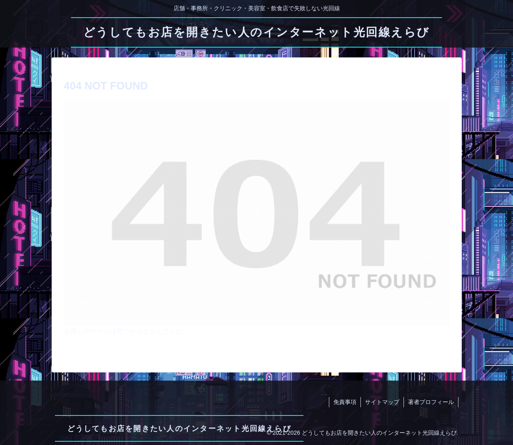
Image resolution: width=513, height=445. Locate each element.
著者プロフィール (431, 402)
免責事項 (344, 402)
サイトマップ (382, 402)
